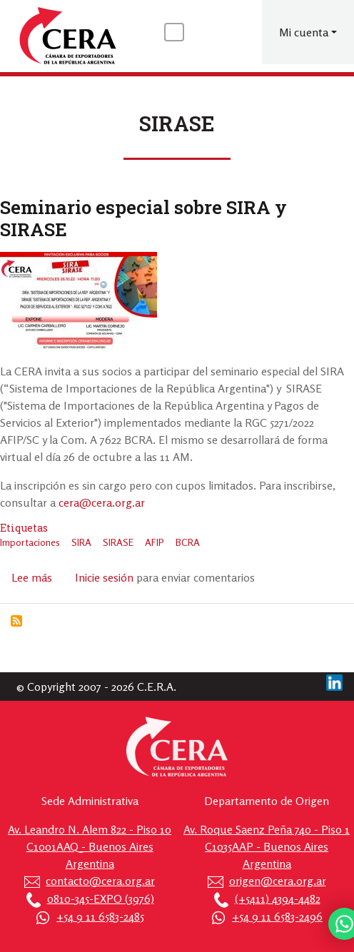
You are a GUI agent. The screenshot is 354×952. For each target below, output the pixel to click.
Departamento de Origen (266, 801)
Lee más (31, 577)
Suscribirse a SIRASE (16, 621)
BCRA (188, 542)
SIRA (81, 542)
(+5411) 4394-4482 (277, 898)
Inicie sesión (104, 577)
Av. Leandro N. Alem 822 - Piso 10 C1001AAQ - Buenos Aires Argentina (89, 846)
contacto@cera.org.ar (100, 880)
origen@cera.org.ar (277, 880)
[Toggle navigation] (174, 32)
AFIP (154, 542)
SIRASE (118, 542)
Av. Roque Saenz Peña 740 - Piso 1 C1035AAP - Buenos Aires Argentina (266, 846)
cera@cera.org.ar (102, 502)
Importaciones (30, 542)
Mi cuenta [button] (303, 32)
